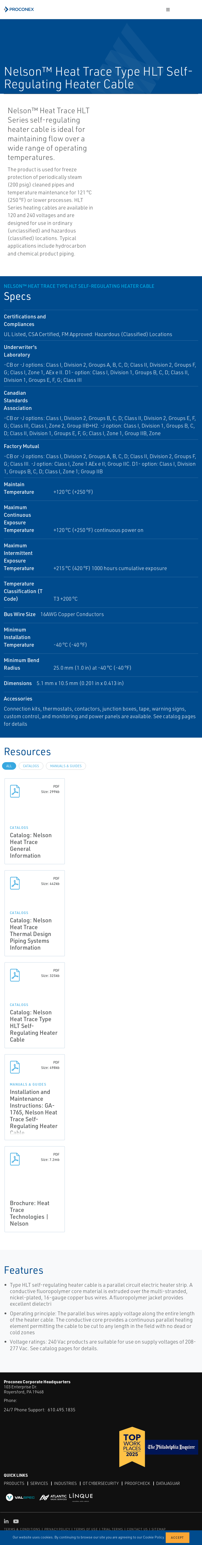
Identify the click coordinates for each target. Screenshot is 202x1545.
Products (14, 1483)
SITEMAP (159, 1529)
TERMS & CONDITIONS (22, 1529)
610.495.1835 (61, 1409)
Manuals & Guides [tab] (66, 766)
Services (39, 1483)
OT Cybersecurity (101, 1483)
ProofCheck (137, 1483)
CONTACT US (137, 1529)
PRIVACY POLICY (57, 1529)
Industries (65, 1483)
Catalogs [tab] (31, 766)
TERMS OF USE (86, 1529)
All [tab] (9, 766)
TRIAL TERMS (112, 1529)
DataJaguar (168, 1483)
